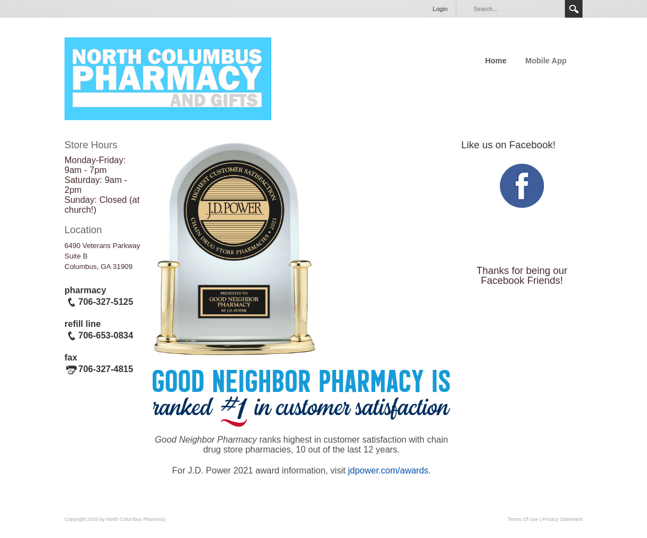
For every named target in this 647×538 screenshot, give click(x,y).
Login (440, 9)
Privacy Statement (562, 519)
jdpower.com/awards (388, 470)
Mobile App (546, 60)
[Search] (515, 9)
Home (495, 60)
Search (574, 9)
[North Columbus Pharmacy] (167, 78)
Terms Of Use (523, 519)
